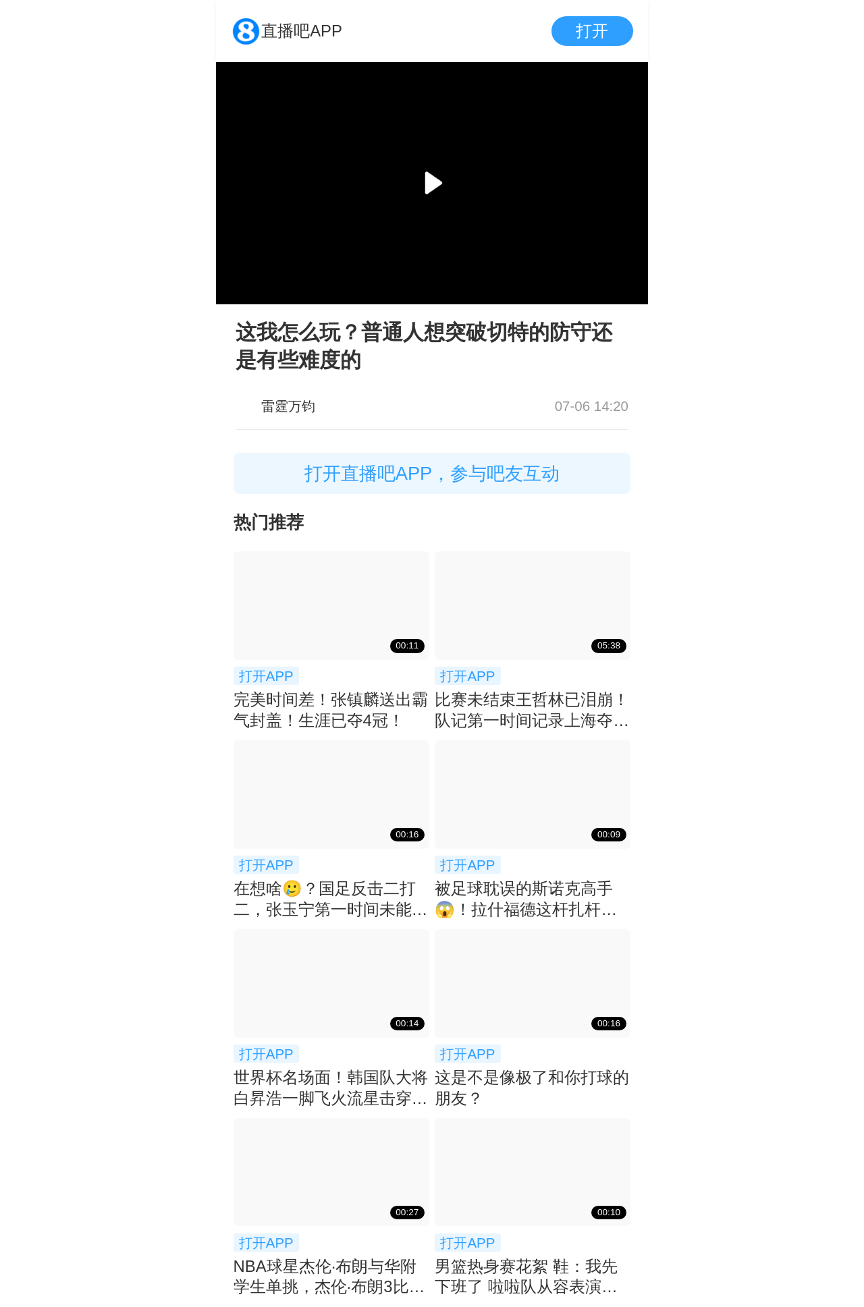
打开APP (266, 676)
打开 (592, 31)
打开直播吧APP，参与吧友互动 (432, 473)
